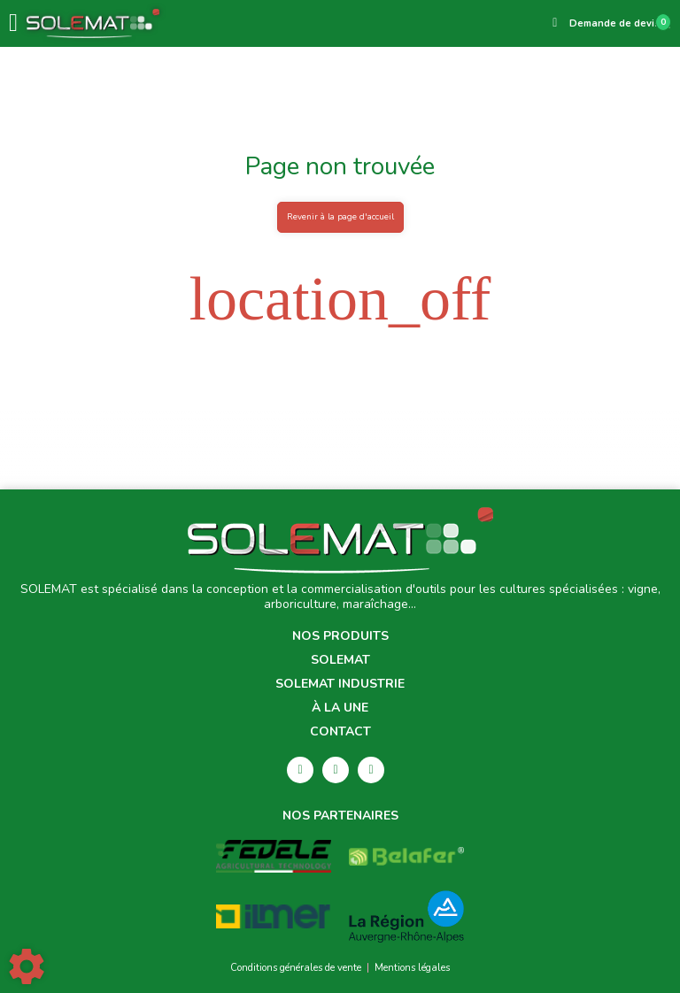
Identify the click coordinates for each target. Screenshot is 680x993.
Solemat (340, 660)
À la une (340, 708)
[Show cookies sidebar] (26, 966)
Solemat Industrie (340, 684)
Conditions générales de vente (295, 967)
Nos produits (340, 636)
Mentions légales (412, 967)
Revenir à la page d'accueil (340, 216)
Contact (340, 732)
